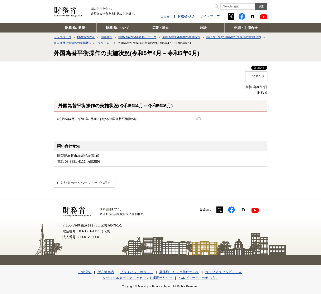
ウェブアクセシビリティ (223, 272)
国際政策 (106, 37)
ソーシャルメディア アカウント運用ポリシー (137, 278)
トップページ (62, 37)
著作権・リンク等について (179, 272)
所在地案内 (105, 272)
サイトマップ (210, 16)
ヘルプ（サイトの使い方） (198, 278)
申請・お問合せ (246, 28)
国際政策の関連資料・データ (137, 37)
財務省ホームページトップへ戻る (86, 183)
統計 (203, 28)
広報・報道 (160, 28)
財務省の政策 (75, 28)
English (165, 16)
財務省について (117, 28)
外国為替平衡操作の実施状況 (181, 37)
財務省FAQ (185, 16)
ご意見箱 (85, 272)
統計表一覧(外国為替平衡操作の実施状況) (233, 37)
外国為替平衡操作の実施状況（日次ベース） (83, 43)
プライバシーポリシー (136, 272)
